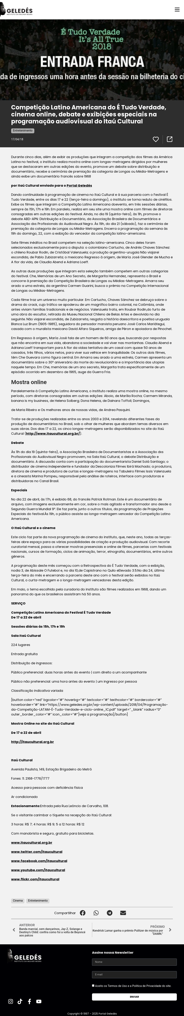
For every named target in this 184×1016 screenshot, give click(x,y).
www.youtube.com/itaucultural (38, 870)
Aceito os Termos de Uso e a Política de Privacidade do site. (133, 985)
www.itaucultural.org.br (31, 842)
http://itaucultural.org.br (32, 741)
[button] (82, 913)
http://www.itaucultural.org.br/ (53, 433)
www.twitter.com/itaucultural (36, 851)
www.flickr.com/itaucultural (35, 879)
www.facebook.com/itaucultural (39, 860)
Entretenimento (23, 130)
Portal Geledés (79, 185)
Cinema (18, 900)
